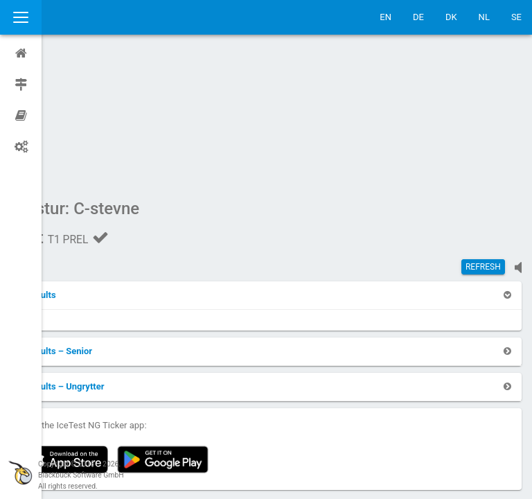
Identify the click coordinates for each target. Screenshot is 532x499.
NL (484, 17)
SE (516, 17)
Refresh (483, 135)
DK (451, 17)
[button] (77, 163)
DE (418, 17)
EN (385, 17)
